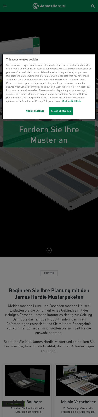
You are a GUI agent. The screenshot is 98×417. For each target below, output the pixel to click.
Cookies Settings (35, 110)
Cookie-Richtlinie (71, 101)
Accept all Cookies (61, 110)
